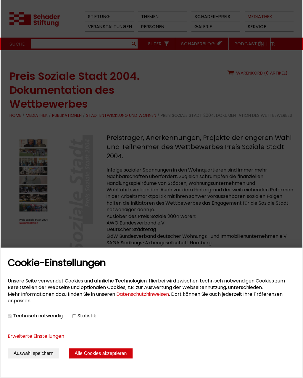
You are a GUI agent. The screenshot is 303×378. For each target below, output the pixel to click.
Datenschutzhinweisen (142, 294)
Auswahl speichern (33, 353)
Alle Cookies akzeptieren (101, 353)
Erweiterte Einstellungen (36, 336)
